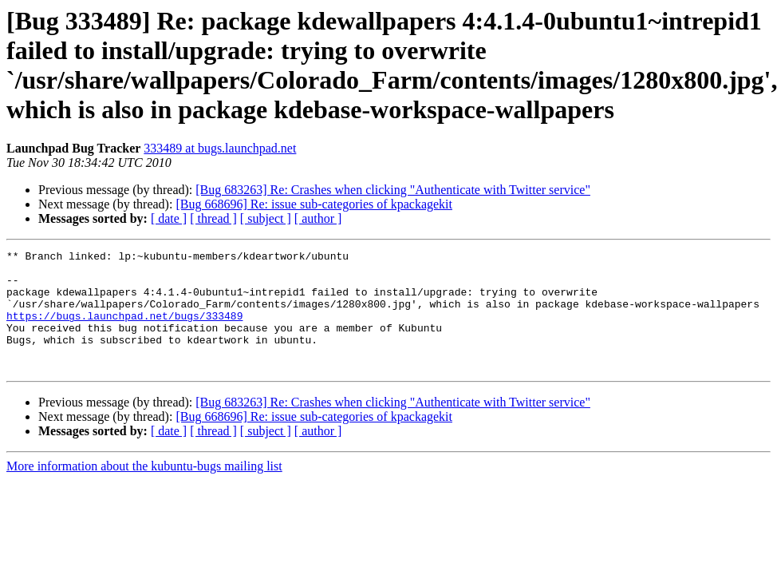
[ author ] (318, 218)
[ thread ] (213, 218)
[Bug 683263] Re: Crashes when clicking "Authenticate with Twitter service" (392, 189)
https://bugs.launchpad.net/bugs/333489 (124, 330)
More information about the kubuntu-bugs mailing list (144, 490)
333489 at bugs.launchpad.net (220, 148)
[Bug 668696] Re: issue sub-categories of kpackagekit (314, 204)
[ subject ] (265, 218)
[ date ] (169, 218)
